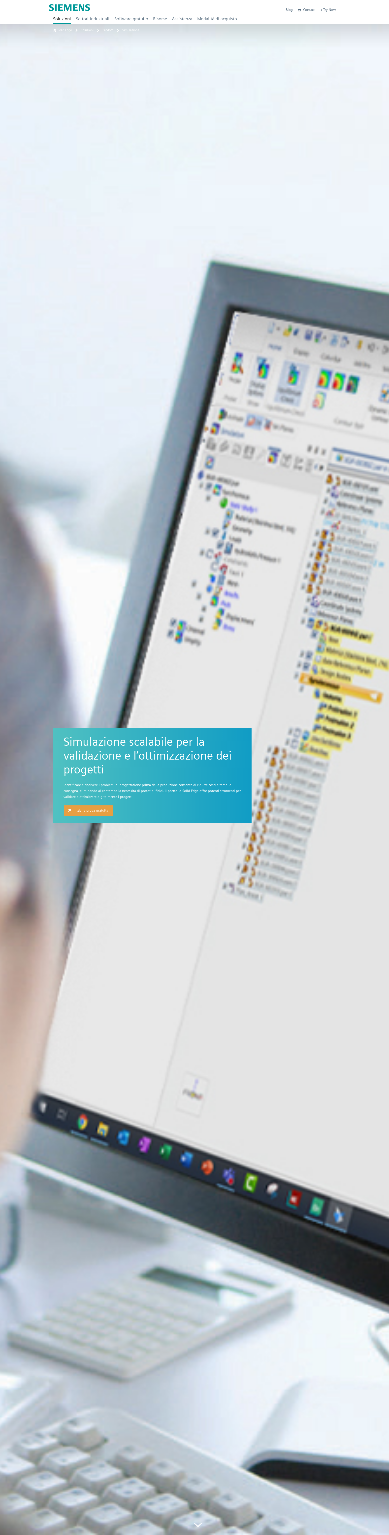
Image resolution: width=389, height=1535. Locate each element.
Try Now (328, 10)
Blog (289, 10)
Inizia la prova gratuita (87, 810)
